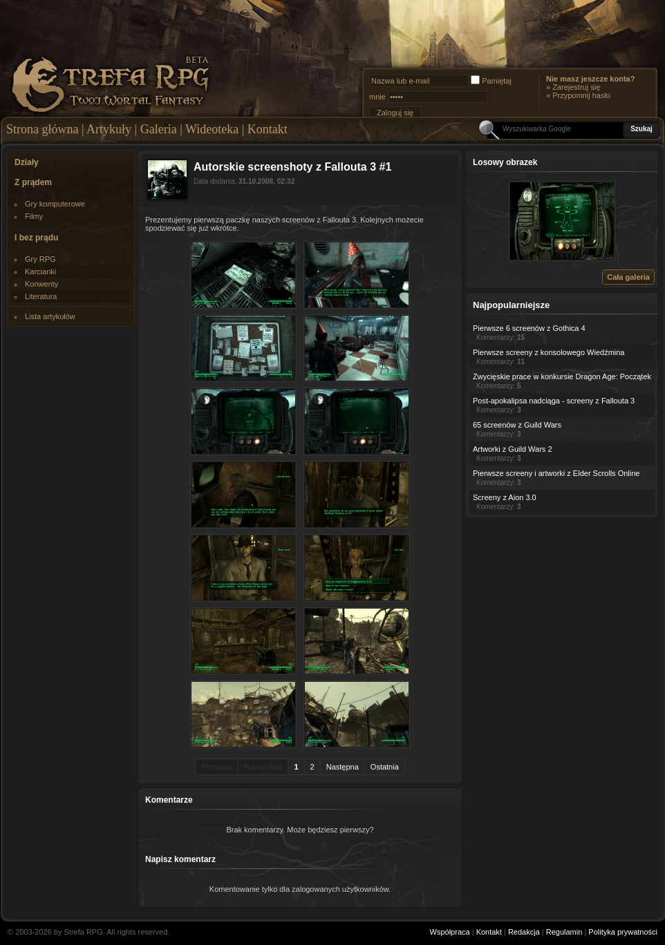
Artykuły (108, 129)
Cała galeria (628, 277)
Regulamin (564, 932)
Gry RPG (40, 259)
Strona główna (42, 129)
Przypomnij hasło (581, 95)
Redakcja (524, 932)
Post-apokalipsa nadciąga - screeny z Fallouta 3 (554, 401)
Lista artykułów (50, 316)
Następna (342, 767)
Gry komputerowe (55, 204)
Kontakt (267, 129)
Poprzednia (263, 767)
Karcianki (40, 271)
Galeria (158, 129)
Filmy (34, 216)
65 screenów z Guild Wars (517, 425)
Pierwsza (216, 767)
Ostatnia (385, 767)
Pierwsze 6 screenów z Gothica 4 (529, 328)
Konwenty (41, 284)
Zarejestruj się (576, 87)
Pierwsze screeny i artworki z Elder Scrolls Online (556, 473)
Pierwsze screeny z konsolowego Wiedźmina (548, 352)
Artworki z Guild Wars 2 (512, 449)
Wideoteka (211, 129)
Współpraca (450, 932)
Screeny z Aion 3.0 (504, 497)
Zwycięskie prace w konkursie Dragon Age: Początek (562, 376)
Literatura (41, 296)
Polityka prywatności (622, 932)
